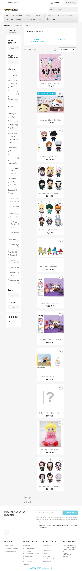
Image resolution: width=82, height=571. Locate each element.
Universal (14, 273)
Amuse (14, 84)
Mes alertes (47, 562)
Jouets (13, 317)
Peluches (12, 322)
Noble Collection (14, 169)
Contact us (27, 562)
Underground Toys (14, 261)
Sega (13, 185)
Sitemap (26, 564)
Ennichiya (12, 114)
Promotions (8, 546)
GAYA (13, 128)
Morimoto (12, 148)
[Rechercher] (63, 9)
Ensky (13, 117)
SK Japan (14, 201)
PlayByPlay (13, 179)
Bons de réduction (49, 559)
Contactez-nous (11, 2)
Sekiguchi (12, 190)
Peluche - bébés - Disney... (50, 83)
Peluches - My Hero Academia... (50, 230)
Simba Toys (13, 198)
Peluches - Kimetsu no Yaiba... (50, 193)
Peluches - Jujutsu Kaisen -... (50, 157)
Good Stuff (13, 75)
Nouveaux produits (11, 548)
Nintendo (12, 163)
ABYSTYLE (12, 81)
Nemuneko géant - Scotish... (50, 120)
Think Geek (13, 240)
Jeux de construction (37, 41)
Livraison (26, 546)
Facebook (6, 532)
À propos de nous (29, 556)
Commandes (47, 551)
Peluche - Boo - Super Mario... (50, 413)
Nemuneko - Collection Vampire (50, 340)
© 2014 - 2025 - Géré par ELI (41, 568)
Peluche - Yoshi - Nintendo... (50, 266)
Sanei (13, 182)
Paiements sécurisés (31, 559)
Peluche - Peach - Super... (50, 450)
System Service (15, 223)
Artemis (14, 87)
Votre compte (49, 542)
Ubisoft (13, 255)
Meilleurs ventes (10, 551)
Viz (12, 276)
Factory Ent (13, 122)
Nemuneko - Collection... (50, 303)
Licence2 (14, 139)
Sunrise (14, 217)
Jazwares (12, 133)
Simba (13, 193)
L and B (13, 136)
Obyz (13, 173)
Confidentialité (28, 548)
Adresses (46, 556)
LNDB (13, 142)
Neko (13, 151)
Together (12, 252)
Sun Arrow (13, 214)
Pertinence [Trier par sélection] (67, 49)
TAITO (13, 227)
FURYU (14, 125)
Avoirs (45, 553)
